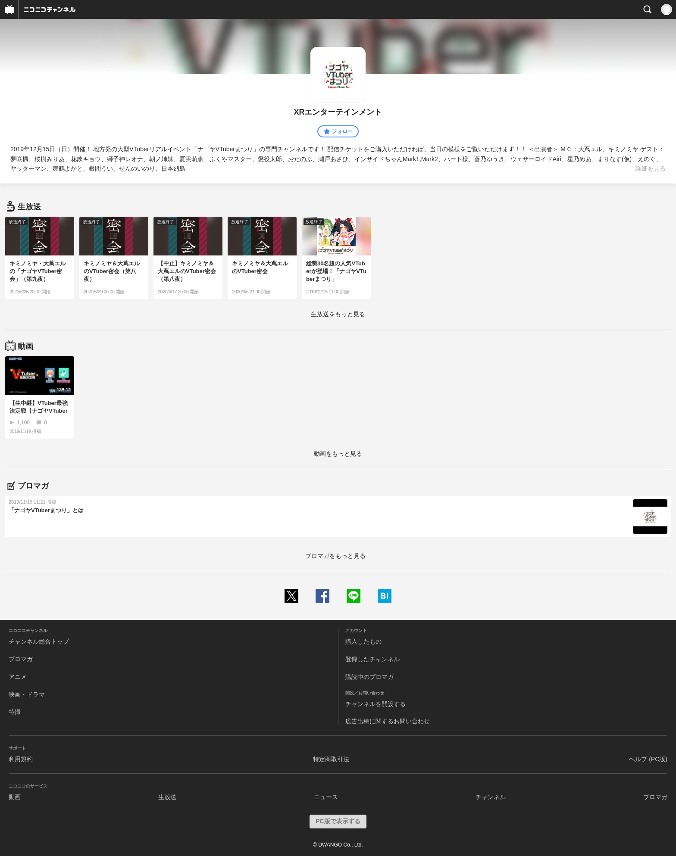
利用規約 (21, 759)
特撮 (15, 711)
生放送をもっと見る (338, 314)
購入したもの (363, 641)
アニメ (18, 676)
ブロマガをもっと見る (335, 555)
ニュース (326, 797)
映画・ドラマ (27, 694)
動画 (15, 797)
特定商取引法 (331, 759)
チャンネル (491, 797)
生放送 (167, 797)
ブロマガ (21, 659)
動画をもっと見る (338, 453)
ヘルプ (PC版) (648, 759)
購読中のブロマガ (369, 676)
